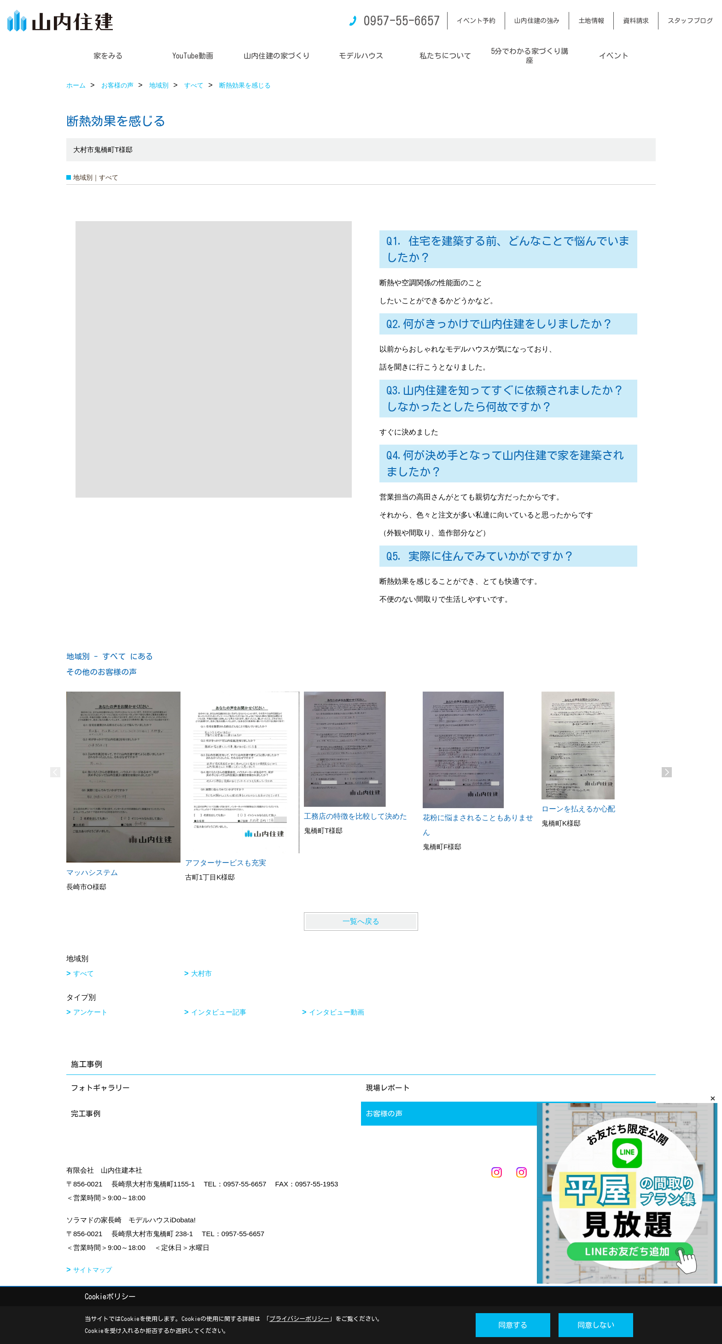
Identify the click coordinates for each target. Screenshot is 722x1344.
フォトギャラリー (100, 1088)
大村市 (201, 973)
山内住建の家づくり (277, 55)
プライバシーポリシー (299, 1319)
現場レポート (388, 1088)
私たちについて (445, 55)
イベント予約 (476, 21)
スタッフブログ (690, 21)
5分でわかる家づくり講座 (529, 55)
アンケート (90, 1012)
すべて (83, 973)
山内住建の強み (536, 21)
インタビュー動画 (336, 1012)
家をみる (108, 55)
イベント (614, 55)
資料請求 (636, 21)
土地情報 (591, 21)
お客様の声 (384, 1113)
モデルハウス (361, 55)
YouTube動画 (192, 55)
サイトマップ (92, 1270)
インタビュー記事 (218, 1012)
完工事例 (85, 1113)
